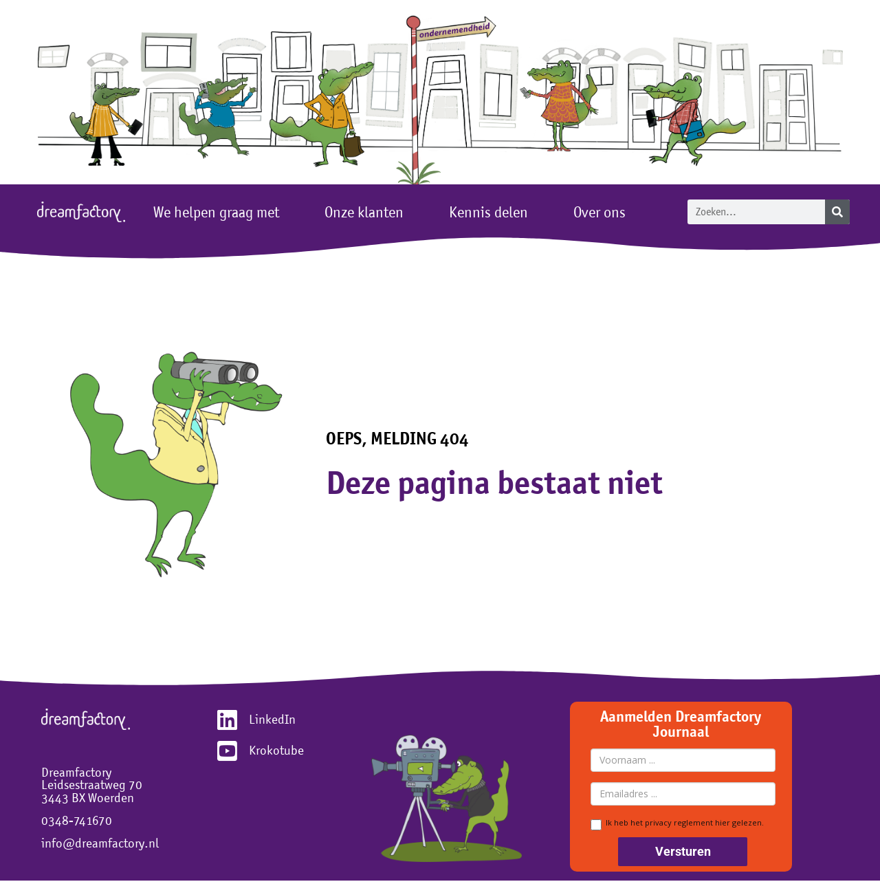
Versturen (683, 851)
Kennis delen (492, 212)
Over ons (602, 212)
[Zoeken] (837, 212)
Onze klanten (367, 212)
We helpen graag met (219, 212)
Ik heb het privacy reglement (677, 823)
